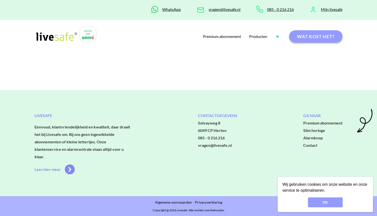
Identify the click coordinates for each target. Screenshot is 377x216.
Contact (310, 145)
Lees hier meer (55, 169)
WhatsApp (171, 9)
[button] (327, 191)
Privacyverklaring (208, 202)
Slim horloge (314, 130)
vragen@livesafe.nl (224, 9)
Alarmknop (313, 137)
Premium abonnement (222, 36)
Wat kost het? (316, 36)
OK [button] (325, 202)
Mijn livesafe (331, 9)
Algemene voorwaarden (173, 202)
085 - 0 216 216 (280, 9)
